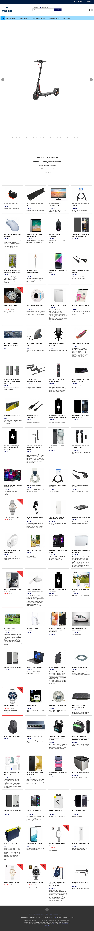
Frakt (30, 914)
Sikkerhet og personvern (51, 914)
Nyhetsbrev (63, 914)
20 (77, 138)
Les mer (55, 923)
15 (60, 138)
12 (50, 138)
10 (43, 138)
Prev (4, 79)
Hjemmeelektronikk (39, 18)
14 (57, 138)
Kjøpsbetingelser (38, 914)
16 (64, 138)
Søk (58, 9)
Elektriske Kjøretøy (54, 18)
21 (81, 138)
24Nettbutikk (50, 928)
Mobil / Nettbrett (24, 18)
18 (71, 138)
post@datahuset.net (45, 7)
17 (67, 138)
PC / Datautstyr (10, 18)
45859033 (35, 7)
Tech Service (66, 18)
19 (74, 138)
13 (54, 138)
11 (47, 138)
